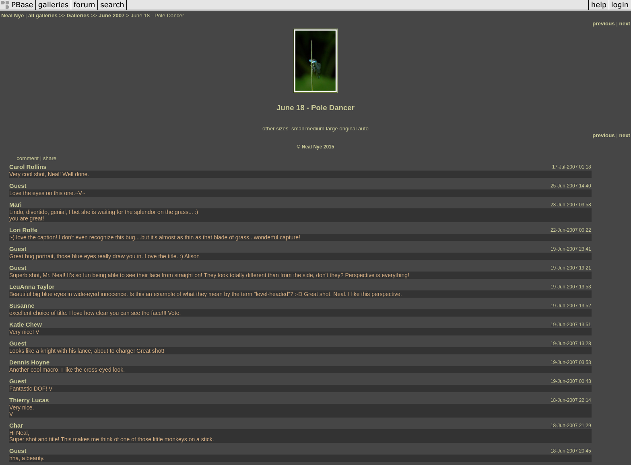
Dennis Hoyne (29, 362)
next (624, 24)
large (332, 129)
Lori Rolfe (23, 229)
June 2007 (111, 15)
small (297, 129)
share (49, 158)
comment (27, 158)
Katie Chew (25, 324)
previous (603, 24)
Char (16, 425)
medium (314, 129)
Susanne (22, 305)
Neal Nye (12, 15)
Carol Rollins (28, 166)
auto (363, 129)
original (348, 129)
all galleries (43, 15)
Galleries (78, 15)
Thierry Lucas (29, 400)
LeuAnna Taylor (31, 286)
